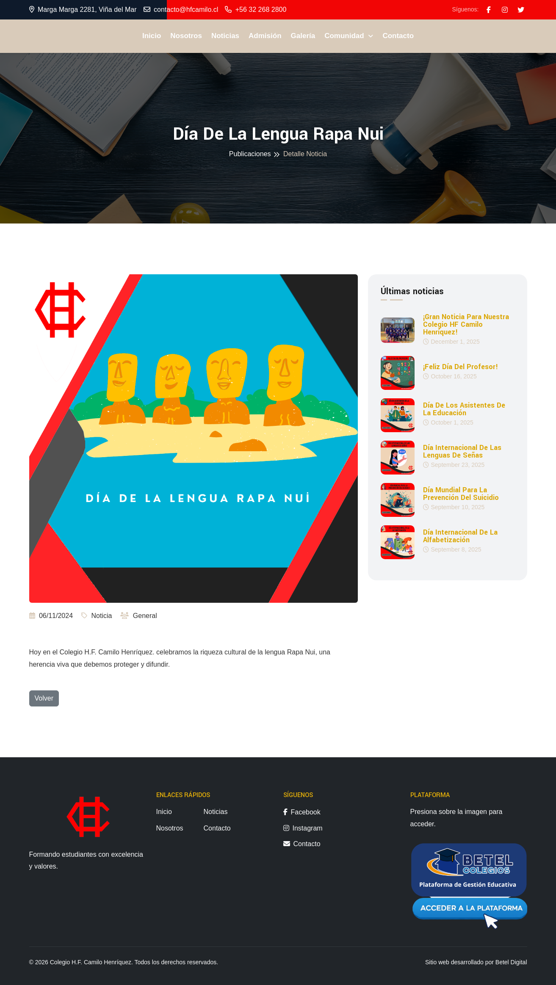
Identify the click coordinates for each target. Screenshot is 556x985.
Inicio (151, 36)
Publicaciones (250, 153)
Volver (44, 698)
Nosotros (186, 36)
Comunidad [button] (345, 36)
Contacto (398, 36)
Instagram (303, 828)
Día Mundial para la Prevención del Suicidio (461, 494)
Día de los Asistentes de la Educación (464, 409)
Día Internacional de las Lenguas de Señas (462, 451)
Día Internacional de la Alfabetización (460, 536)
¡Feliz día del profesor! (460, 367)
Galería (303, 36)
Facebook (302, 812)
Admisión (265, 36)
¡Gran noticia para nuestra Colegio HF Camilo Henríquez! (466, 324)
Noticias (225, 36)
